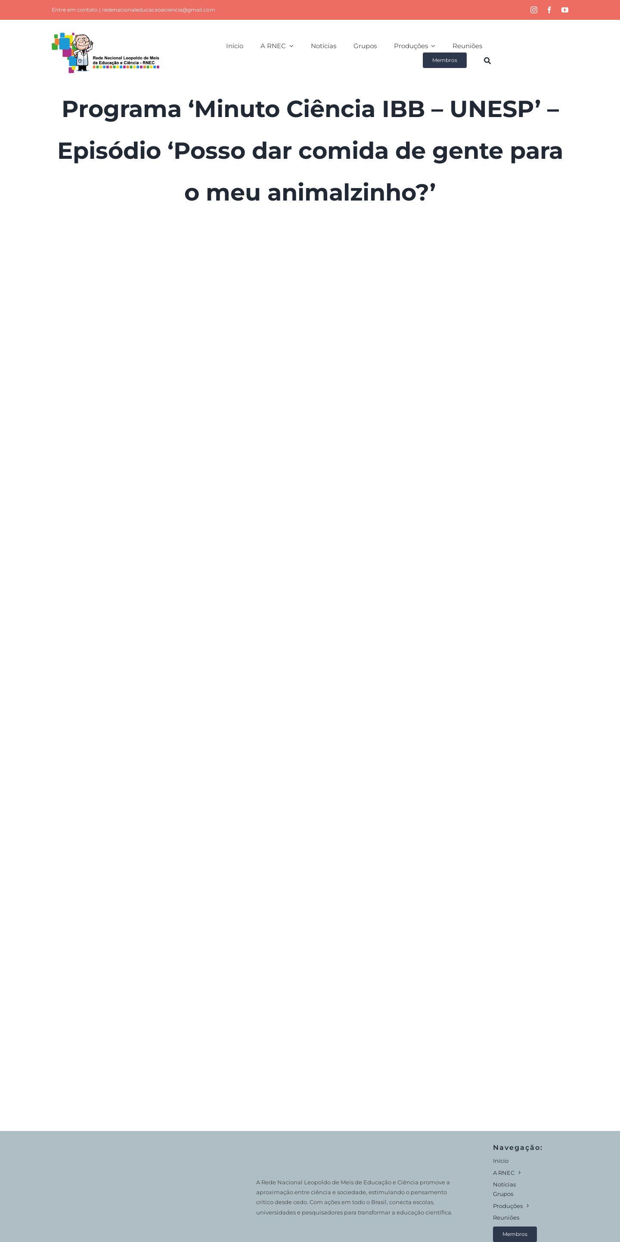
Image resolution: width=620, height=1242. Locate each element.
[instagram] (533, 9)
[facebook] (549, 9)
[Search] (487, 60)
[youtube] (564, 9)
